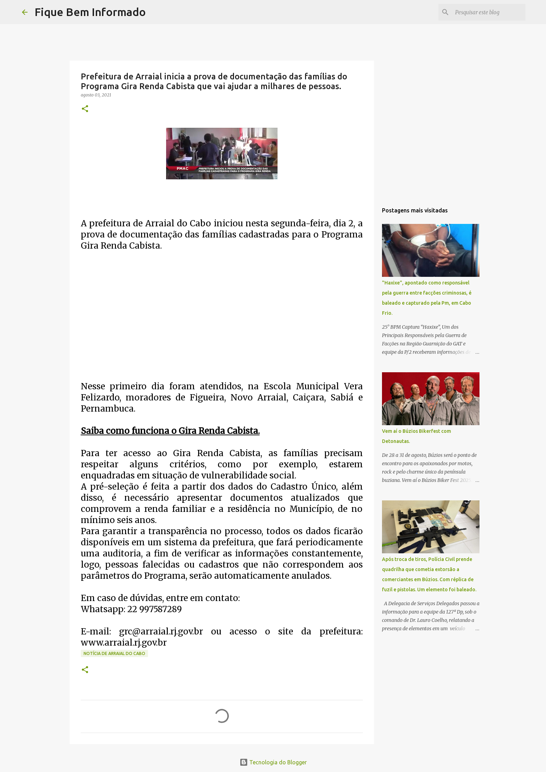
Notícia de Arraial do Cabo (114, 653)
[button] (85, 109)
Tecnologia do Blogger (273, 762)
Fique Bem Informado (90, 12)
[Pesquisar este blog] (488, 12)
